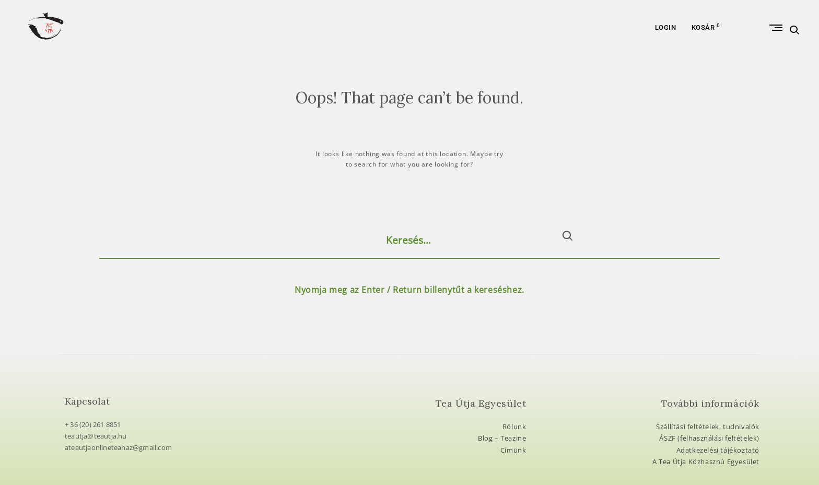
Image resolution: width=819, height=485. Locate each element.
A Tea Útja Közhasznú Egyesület (705, 461)
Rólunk (514, 426)
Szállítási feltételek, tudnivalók (707, 426)
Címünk (513, 450)
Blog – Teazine (502, 438)
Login (665, 46)
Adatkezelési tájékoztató (717, 450)
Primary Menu (752, 45)
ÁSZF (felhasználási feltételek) (709, 438)
